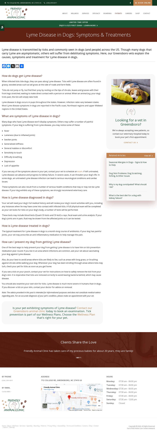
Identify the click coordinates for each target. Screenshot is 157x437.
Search (5, 427)
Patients (118, 13)
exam (80, 171)
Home (4, 426)
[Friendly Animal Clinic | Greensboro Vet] (72, 397)
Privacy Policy (51, 426)
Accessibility (61, 426)
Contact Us (130, 142)
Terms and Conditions (74, 426)
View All (147, 155)
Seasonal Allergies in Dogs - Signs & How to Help (128, 163)
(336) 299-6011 (51, 3)
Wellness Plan (86, 314)
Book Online (143, 2)
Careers (128, 13)
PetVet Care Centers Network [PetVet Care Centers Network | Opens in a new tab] (145, 428)
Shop (137, 13)
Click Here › (6, 391)
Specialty (96, 13)
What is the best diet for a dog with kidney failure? (125, 196)
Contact (146, 13)
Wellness (75, 13)
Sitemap (12, 427)
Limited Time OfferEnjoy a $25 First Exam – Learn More (77, 24)
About (64, 13)
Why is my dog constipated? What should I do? (127, 185)
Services (85, 13)
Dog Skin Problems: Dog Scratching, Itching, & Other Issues (125, 174)
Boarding (107, 13)
